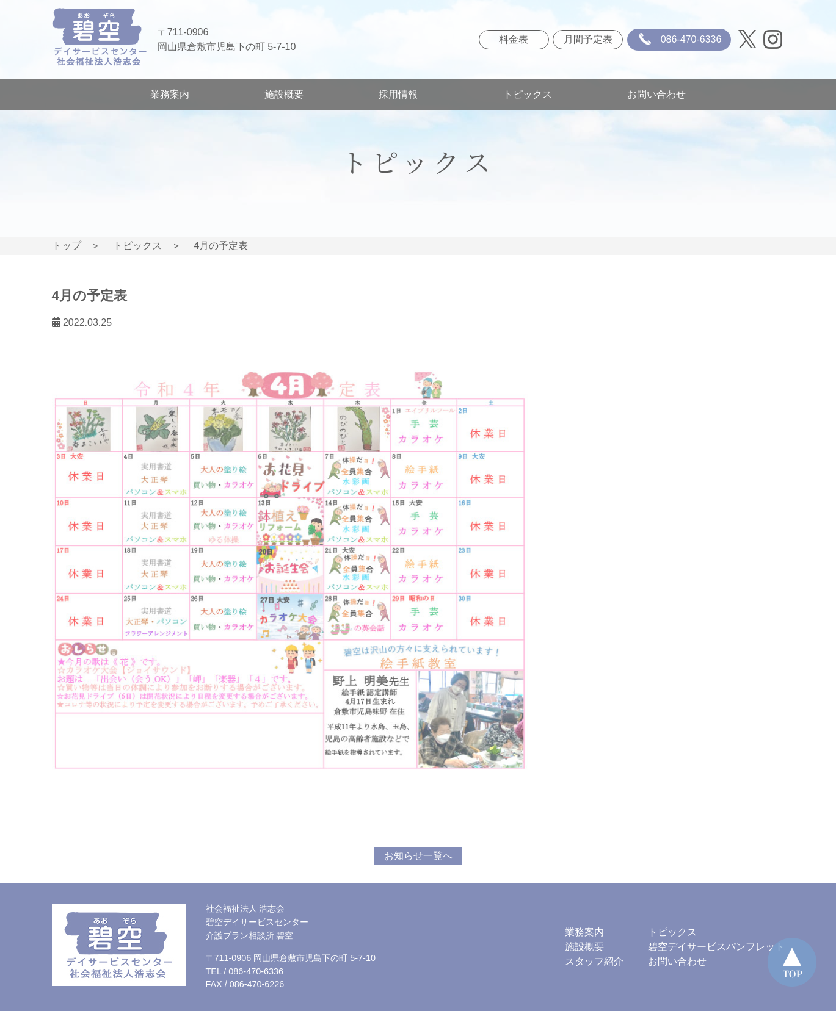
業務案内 (169, 94)
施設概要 (284, 94)
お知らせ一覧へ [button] (418, 856)
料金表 (513, 39)
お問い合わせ (656, 94)
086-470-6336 (678, 39)
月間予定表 (588, 39)
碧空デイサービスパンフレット (716, 946)
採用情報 (403, 94)
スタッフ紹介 (594, 961)
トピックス (527, 94)
